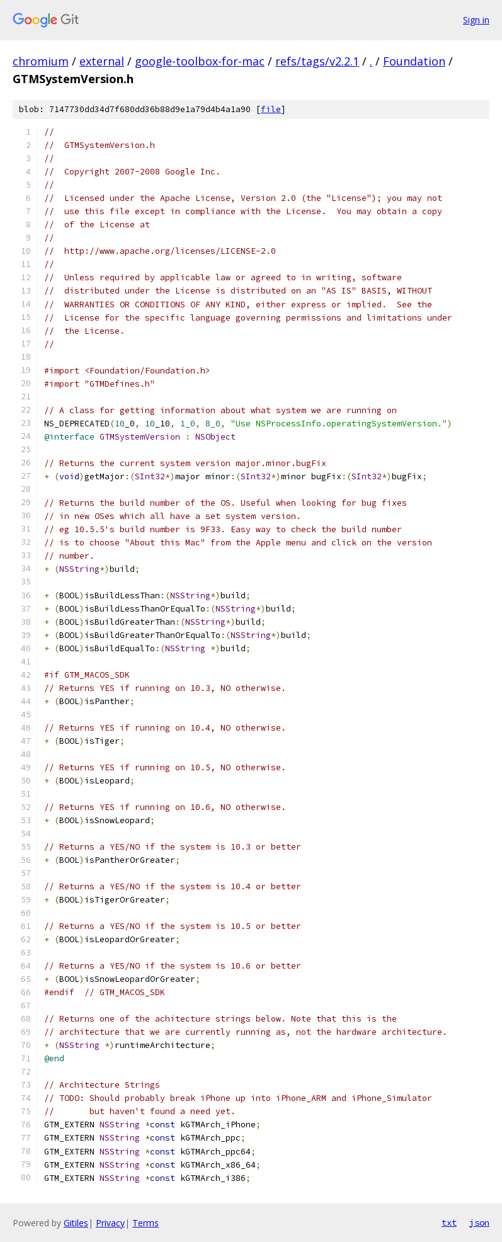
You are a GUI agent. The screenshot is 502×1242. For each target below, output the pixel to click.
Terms (145, 1223)
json (479, 1222)
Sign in (476, 20)
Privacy (110, 1223)
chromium (41, 61)
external (101, 61)
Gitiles (76, 1223)
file (271, 109)
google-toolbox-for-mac (200, 61)
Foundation (414, 61)
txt (449, 1222)
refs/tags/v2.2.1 (317, 61)
